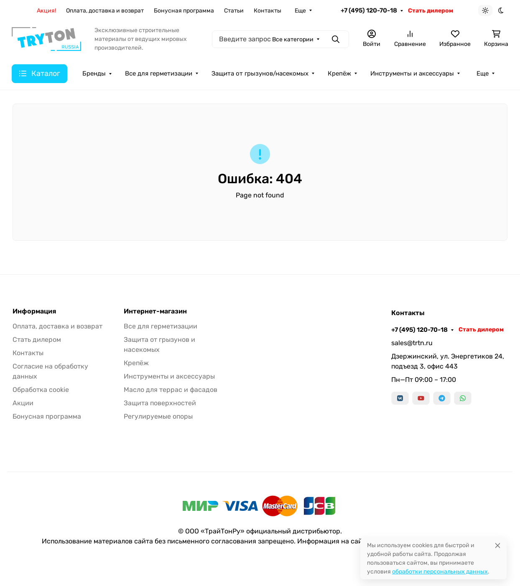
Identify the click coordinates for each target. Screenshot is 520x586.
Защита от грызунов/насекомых (260, 73)
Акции (23, 403)
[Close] (497, 545)
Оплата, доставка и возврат (105, 10)
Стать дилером (430, 10)
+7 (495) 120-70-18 (369, 10)
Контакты (267, 10)
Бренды (94, 73)
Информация (34, 311)
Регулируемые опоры (158, 416)
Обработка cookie (41, 390)
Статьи (234, 10)
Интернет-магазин (155, 311)
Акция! (46, 10)
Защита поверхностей (160, 403)
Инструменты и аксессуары (412, 73)
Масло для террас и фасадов (170, 390)
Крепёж (339, 73)
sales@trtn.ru (412, 343)
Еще (300, 10)
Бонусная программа (184, 10)
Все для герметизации (158, 73)
